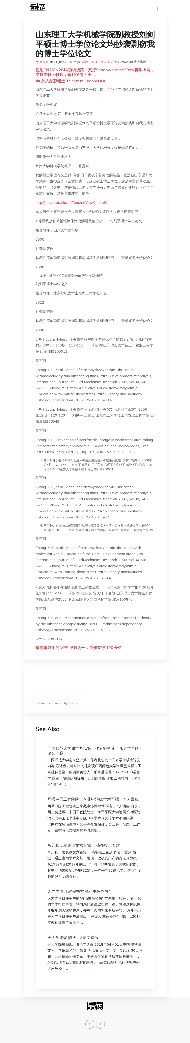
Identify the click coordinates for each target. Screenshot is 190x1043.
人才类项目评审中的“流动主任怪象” (78, 891)
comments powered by (57, 703)
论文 (117, 62)
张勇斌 (44, 62)
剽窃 (110, 62)
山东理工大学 (98, 62)
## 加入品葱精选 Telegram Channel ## (70, 80)
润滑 (85, 62)
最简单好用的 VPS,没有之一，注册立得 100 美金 (79, 647)
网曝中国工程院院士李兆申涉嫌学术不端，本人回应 (93, 799)
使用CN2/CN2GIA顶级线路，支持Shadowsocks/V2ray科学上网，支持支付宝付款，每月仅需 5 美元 (95, 72)
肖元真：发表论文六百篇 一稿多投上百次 (83, 845)
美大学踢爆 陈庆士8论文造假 (72, 937)
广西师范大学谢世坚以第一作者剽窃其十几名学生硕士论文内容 (95, 750)
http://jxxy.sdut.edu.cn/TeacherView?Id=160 (71, 202)
